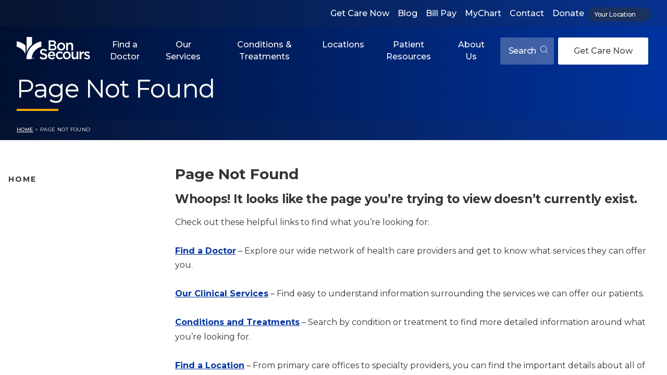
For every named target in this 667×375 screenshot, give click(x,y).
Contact (527, 13)
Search (528, 51)
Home (25, 129)
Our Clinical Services (221, 293)
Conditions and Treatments (62, 267)
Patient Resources (408, 50)
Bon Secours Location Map (60, 218)
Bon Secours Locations (53, 235)
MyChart (483, 13)
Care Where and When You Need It (75, 333)
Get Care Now (359, 13)
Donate (568, 13)
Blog (407, 13)
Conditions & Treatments (264, 50)
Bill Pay (441, 13)
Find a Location (209, 365)
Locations (343, 44)
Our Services (183, 50)
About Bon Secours (45, 316)
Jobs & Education (42, 300)
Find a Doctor (125, 50)
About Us (471, 50)
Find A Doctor (35, 202)
